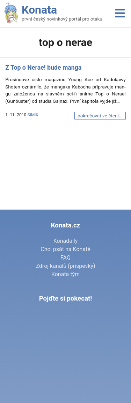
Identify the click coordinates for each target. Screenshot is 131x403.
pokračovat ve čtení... (100, 115)
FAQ (65, 257)
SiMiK (32, 115)
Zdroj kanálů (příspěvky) (65, 266)
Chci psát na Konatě (65, 249)
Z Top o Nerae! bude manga (43, 67)
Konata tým (65, 274)
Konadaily (65, 241)
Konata (39, 9)
